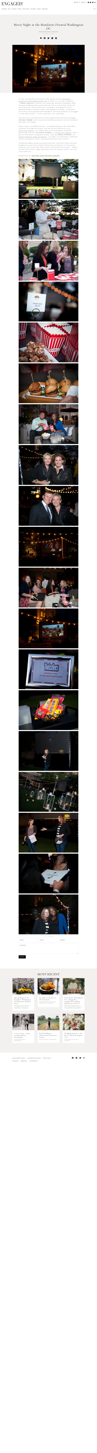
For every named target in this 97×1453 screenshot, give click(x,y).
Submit (22, 957)
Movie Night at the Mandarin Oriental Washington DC (48, 26)
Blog (9, 9)
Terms (15, 1061)
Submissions (34, 1058)
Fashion (14, 9)
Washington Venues (48, 32)
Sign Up (83, 2)
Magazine (45, 9)
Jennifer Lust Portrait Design (46, 156)
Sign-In (76, 2)
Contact (33, 1061)
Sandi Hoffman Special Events (33, 137)
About (24, 1061)
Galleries (33, 9)
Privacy (47, 1058)
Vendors (4, 9)
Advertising (18, 1058)
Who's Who (26, 9)
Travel (19, 9)
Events (39, 9)
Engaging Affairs (64, 132)
